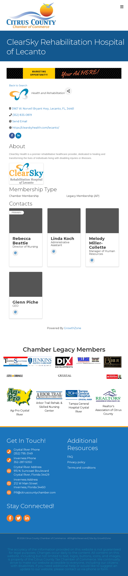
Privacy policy (76, 462)
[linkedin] (18, 136)
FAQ (70, 456)
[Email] (15, 253)
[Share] (68, 91)
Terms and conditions (81, 467)
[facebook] (12, 136)
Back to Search (18, 85)
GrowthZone (72, 328)
